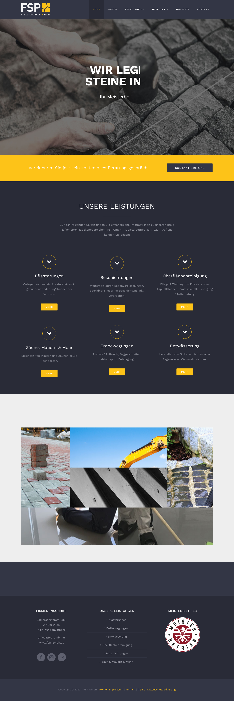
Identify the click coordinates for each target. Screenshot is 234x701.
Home (103, 689)
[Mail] (62, 657)
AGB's (141, 689)
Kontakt (130, 689)
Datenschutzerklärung (161, 689)
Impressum (116, 689)
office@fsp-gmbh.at (51, 637)
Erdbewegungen (117, 628)
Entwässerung (117, 636)
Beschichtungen (117, 653)
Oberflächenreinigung (117, 645)
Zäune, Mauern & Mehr (117, 661)
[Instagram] (51, 657)
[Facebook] (41, 657)
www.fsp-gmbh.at (51, 642)
